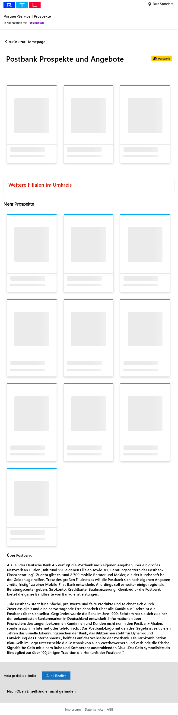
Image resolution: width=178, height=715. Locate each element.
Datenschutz (94, 709)
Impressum (73, 709)
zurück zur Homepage (27, 41)
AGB (110, 709)
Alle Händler (56, 675)
